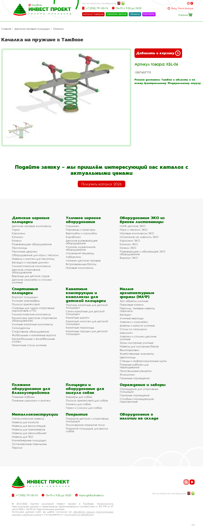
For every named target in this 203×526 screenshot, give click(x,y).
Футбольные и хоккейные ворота (34, 335)
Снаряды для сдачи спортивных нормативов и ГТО (33, 309)
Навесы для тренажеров (28, 429)
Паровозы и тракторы (80, 229)
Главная (6, 28)
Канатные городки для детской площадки (87, 332)
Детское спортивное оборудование (26, 271)
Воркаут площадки (25, 297)
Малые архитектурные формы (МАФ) (137, 293)
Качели (16, 240)
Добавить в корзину (158, 53)
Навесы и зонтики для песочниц (33, 258)
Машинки (72, 226)
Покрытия (77, 414)
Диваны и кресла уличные (137, 325)
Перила (17, 447)
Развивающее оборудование (32, 244)
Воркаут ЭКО (129, 257)
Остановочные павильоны (29, 444)
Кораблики (73, 237)
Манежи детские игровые (83, 260)
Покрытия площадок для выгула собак (87, 430)
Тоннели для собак (78, 404)
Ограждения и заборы (143, 385)
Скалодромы (21, 328)
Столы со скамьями (133, 329)
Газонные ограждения (135, 378)
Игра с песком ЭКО (133, 229)
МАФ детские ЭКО (132, 226)
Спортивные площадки (25, 291)
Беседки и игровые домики (30, 262)
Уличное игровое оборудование (83, 220)
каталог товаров (93, 14)
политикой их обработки (79, 514)
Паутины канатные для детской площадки (87, 306)
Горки (16, 229)
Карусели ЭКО (130, 240)
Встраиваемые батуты (81, 264)
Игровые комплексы (79, 267)
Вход (174, 8)
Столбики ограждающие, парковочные (137, 400)
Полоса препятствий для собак (87, 400)
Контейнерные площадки (29, 440)
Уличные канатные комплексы (32, 324)
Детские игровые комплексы (31, 226)
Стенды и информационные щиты (143, 361)
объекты (135, 14)
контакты (148, 14)
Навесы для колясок (25, 422)
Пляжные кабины (23, 396)
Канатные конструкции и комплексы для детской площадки (86, 295)
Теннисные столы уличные (29, 345)
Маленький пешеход (80, 253)
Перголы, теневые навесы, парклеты (137, 309)
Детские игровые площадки (32, 28)
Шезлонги (126, 332)
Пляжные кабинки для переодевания (134, 366)
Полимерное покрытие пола (85, 424)
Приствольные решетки (136, 371)
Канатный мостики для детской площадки (87, 322)
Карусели (18, 233)
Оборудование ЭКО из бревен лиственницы (142, 220)
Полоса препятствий (26, 304)
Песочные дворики (24, 251)
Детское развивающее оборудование (82, 242)
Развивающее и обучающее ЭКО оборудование (142, 252)
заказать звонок (117, 14)
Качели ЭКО (128, 247)
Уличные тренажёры (25, 300)
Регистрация (185, 8)
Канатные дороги (77, 317)
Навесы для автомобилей (29, 433)
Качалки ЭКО (129, 244)
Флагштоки (127, 374)
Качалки (58, 28)
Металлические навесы (28, 418)
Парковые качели (132, 304)
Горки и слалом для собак (84, 407)
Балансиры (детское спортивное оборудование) (34, 319)
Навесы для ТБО (22, 436)
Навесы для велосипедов (29, 425)
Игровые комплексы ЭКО (137, 233)
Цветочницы (127, 357)
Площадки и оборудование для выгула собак (85, 389)
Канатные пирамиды (80, 327)
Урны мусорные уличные (136, 342)
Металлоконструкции (35, 414)
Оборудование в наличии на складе (139, 416)
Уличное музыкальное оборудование (80, 248)
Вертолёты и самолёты (81, 233)
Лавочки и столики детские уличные (138, 337)
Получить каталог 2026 (101, 184)
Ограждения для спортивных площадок (139, 390)
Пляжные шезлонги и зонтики (31, 400)
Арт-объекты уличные (134, 301)
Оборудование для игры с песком (35, 255)
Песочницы (19, 247)
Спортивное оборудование (30, 331)
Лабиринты (73, 256)
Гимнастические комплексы (31, 266)
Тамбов (37, 5)
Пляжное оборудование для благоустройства (31, 389)
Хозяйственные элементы (137, 353)
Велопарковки (129, 350)
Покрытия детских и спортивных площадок (87, 420)
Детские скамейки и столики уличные (32, 281)
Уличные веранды (131, 318)
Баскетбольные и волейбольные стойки (33, 340)
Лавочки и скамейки (134, 322)
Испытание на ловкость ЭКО (139, 237)
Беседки (125, 314)
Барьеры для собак (79, 396)
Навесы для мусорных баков (139, 346)
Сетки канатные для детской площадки (85, 312)
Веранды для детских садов (30, 276)
